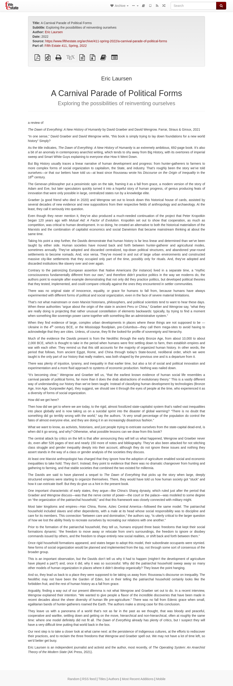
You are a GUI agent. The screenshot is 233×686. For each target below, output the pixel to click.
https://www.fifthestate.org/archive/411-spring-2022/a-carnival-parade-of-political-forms (106, 41)
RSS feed (89, 679)
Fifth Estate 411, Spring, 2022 (66, 45)
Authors (113, 679)
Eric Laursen (54, 32)
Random (74, 679)
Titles (102, 679)
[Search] (193, 6)
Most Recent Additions (137, 679)
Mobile (160, 679)
